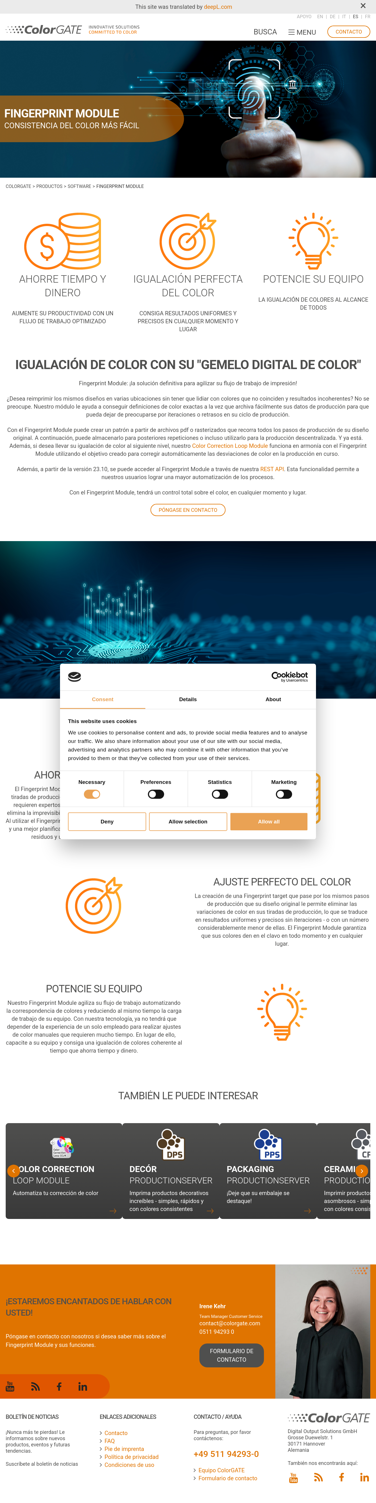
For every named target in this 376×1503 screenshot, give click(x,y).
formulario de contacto (231, 1355)
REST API (272, 469)
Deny (107, 822)
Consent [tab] (102, 699)
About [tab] (273, 699)
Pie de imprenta (124, 1449)
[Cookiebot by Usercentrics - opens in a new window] (283, 677)
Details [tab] (188, 699)
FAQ (110, 1441)
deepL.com (218, 6)
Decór (143, 1169)
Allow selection (188, 822)
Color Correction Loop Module (230, 445)
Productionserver (170, 1180)
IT (344, 16)
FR (367, 16)
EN (320, 16)
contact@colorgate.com (229, 1323)
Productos (49, 186)
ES (355, 16)
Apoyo (304, 16)
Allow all (269, 822)
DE (333, 16)
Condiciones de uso (129, 1464)
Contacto (349, 32)
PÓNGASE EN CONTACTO (188, 510)
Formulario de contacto (228, 1478)
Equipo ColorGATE (222, 1470)
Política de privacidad (132, 1457)
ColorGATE (18, 186)
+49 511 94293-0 (226, 1454)
